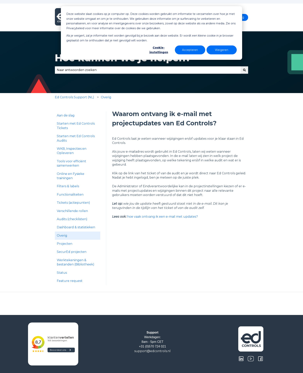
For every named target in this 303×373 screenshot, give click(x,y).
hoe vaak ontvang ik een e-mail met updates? (162, 216)
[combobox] (148, 70)
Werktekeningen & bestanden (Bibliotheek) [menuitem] (75, 262)
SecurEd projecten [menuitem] (71, 252)
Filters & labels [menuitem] (68, 186)
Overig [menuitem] (62, 235)
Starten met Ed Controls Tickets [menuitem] (76, 126)
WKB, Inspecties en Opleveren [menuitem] (71, 151)
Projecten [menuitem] (64, 244)
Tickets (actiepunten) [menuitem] (73, 202)
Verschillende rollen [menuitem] (72, 211)
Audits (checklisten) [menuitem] (72, 219)
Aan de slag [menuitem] (66, 115)
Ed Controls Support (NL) (74, 97)
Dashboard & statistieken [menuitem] (76, 227)
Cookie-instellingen (158, 50)
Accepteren (190, 50)
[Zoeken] (244, 70)
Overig (106, 97)
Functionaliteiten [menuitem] (70, 194)
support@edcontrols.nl (152, 351)
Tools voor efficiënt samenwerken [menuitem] (71, 163)
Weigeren (221, 50)
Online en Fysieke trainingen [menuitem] (70, 176)
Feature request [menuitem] (70, 281)
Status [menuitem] (62, 273)
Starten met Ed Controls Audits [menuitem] (76, 138)
